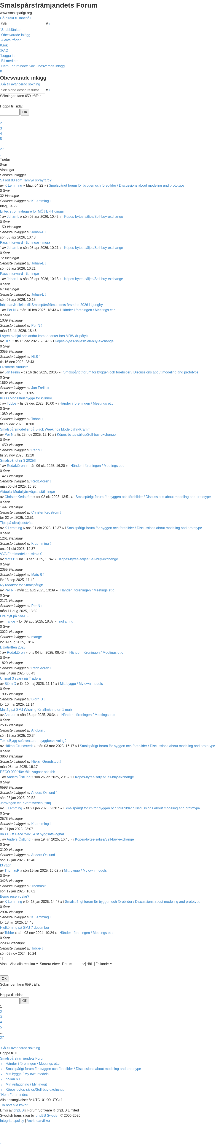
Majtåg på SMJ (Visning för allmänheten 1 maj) (36, 709)
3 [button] (1, 128)
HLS (8, 341)
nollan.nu (66, 621)
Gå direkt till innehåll (15, 18)
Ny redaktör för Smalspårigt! (21, 585)
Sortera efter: (63, 964)
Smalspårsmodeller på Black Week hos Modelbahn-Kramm (45, 429)
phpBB (18, 1110)
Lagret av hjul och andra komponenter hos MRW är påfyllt (44, 336)
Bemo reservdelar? (14, 896)
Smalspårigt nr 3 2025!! (18, 460)
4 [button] (1, 133)
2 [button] (1, 123)
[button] (0, 101)
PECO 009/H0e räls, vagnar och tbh (27, 772)
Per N (11, 310)
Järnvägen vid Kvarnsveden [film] (25, 803)
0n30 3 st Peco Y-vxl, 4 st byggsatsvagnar (32, 834)
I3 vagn (5, 865)
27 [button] (2, 149)
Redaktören (16, 466)
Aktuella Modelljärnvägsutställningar (27, 491)
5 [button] (1, 139)
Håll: (99, 964)
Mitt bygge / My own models (81, 683)
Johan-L (13, 216)
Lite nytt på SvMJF (14, 616)
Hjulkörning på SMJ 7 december (24, 927)
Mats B (10, 559)
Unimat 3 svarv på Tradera (20, 678)
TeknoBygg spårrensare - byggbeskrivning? (33, 741)
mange (10, 621)
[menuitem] (15, 35)
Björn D (10, 683)
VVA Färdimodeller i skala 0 (21, 554)
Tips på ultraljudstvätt (16, 523)
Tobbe (11, 403)
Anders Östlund (18, 777)
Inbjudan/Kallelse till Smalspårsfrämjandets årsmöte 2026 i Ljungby (51, 305)
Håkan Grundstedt (19, 746)
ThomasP (12, 870)
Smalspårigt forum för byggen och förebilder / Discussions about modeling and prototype (116, 185)
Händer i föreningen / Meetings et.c (88, 310)
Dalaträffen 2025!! (13, 647)
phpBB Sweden (47, 1115)
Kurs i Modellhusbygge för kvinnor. (26, 398)
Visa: (19, 964)
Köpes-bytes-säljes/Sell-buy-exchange (93, 216)
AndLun (10, 715)
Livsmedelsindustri (14, 367)
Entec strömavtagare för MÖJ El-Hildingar (32, 211)
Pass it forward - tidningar (19, 273)
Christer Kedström (18, 497)
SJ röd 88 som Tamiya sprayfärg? (25, 180)
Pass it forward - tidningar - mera (25, 242)
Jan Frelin (12, 372)
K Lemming (13, 185)
